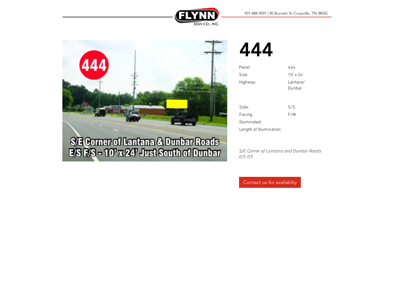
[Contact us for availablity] (270, 182)
